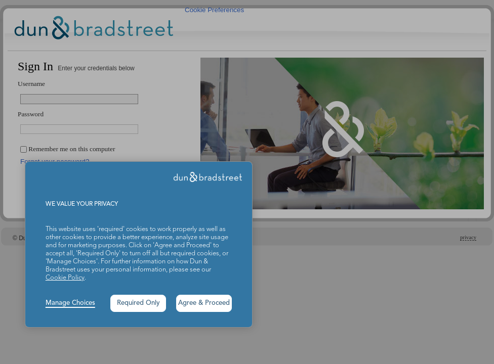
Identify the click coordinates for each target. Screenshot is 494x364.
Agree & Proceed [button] (204, 303)
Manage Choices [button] (70, 303)
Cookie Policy (65, 278)
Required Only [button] (138, 303)
